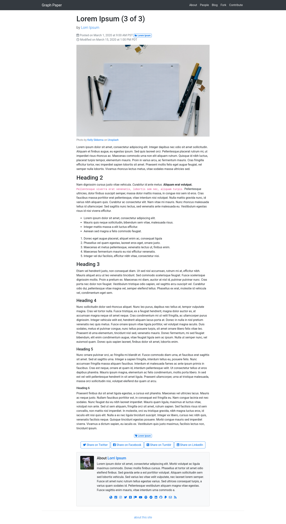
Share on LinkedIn (190, 445)
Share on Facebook (127, 445)
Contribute (236, 5)
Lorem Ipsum (143, 35)
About (193, 5)
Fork (223, 5)
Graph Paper (52, 5)
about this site (143, 517)
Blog (215, 5)
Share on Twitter (95, 445)
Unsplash (113, 140)
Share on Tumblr (159, 445)
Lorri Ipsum (90, 27)
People (204, 5)
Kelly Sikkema (95, 140)
